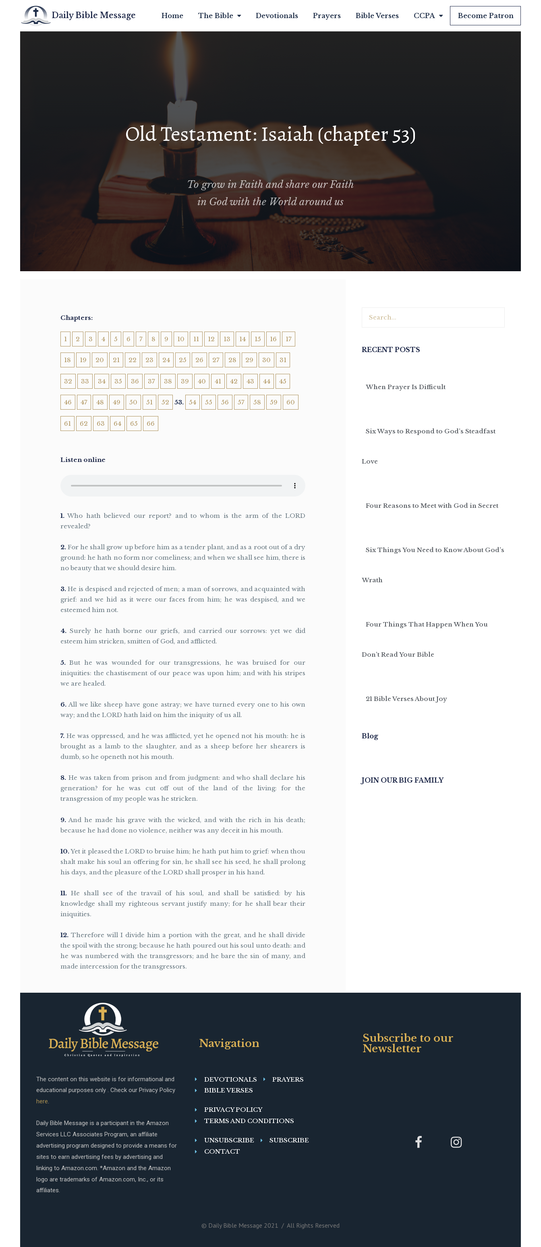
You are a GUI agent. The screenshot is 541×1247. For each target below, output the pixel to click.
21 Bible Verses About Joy (406, 699)
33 (85, 381)
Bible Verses (377, 16)
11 (196, 339)
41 (218, 381)
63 (101, 423)
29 (249, 360)
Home (172, 16)
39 (185, 381)
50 (133, 402)
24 (166, 360)
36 (135, 381)
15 (258, 339)
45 (282, 381)
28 (232, 360)
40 (202, 381)
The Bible (219, 15)
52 (165, 402)
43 (250, 381)
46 (68, 402)
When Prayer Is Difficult (406, 387)
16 (273, 339)
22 (133, 360)
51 (149, 402)
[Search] (494, 317)
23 (149, 360)
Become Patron (486, 16)
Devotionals (277, 16)
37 (151, 381)
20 (99, 360)
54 (192, 402)
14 (242, 339)
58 (257, 402)
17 (289, 339)
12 (211, 339)
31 (283, 360)
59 (274, 402)
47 (84, 402)
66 (151, 423)
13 (227, 339)
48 (100, 402)
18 (67, 360)
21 (116, 360)
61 (67, 423)
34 (102, 381)
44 (266, 381)
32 (68, 381)
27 (216, 360)
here (42, 1101)
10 (180, 339)
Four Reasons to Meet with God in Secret (432, 505)
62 (84, 423)
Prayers (327, 16)
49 (116, 402)
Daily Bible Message (94, 15)
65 (134, 423)
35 (118, 381)
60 (290, 402)
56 (225, 402)
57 (241, 402)
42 (234, 381)
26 (199, 360)
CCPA (428, 15)
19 (83, 360)
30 (266, 360)
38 (168, 381)
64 (117, 423)
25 (183, 360)
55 (208, 402)
